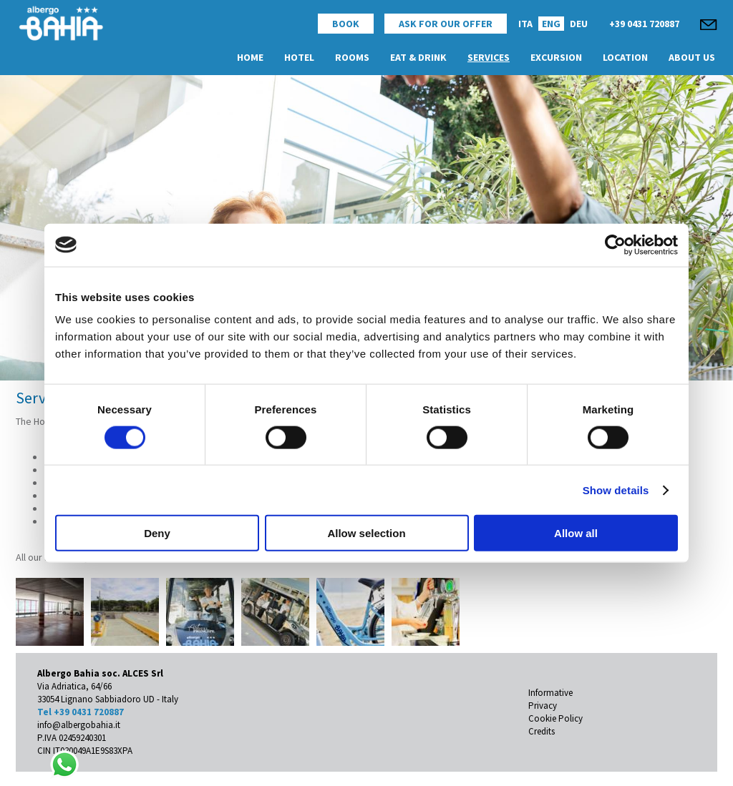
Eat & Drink (418, 57)
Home (250, 57)
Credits (541, 731)
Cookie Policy (555, 718)
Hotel (299, 57)
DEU (579, 23)
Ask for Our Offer (445, 23)
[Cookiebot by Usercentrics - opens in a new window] (615, 244)
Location (625, 57)
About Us (692, 57)
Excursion (556, 57)
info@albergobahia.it (78, 725)
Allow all (576, 533)
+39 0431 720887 (644, 23)
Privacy (542, 705)
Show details (616, 489)
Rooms (352, 57)
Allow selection (366, 533)
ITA (525, 23)
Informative (550, 693)
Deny (157, 533)
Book (345, 23)
